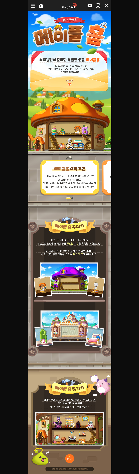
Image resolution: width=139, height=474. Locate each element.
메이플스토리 (69, 5)
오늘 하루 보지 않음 (106, 5)
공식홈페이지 (41, 5)
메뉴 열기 (32, 5)
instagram (98, 5)
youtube (90, 5)
